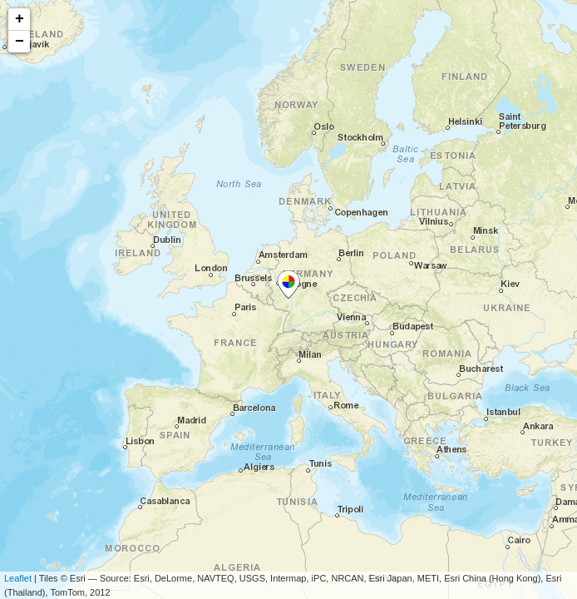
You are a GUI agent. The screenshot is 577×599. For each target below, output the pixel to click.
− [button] (19, 42)
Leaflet (18, 578)
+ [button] (19, 19)
